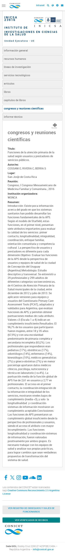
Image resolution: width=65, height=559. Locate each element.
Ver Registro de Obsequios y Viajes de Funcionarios (31, 510)
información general (16, 50)
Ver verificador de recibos (31, 520)
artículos (9, 83)
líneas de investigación (17, 67)
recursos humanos (15, 59)
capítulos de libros (15, 100)
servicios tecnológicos (17, 75)
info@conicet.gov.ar (43, 549)
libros (7, 92)
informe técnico (13, 117)
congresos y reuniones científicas (24, 108)
